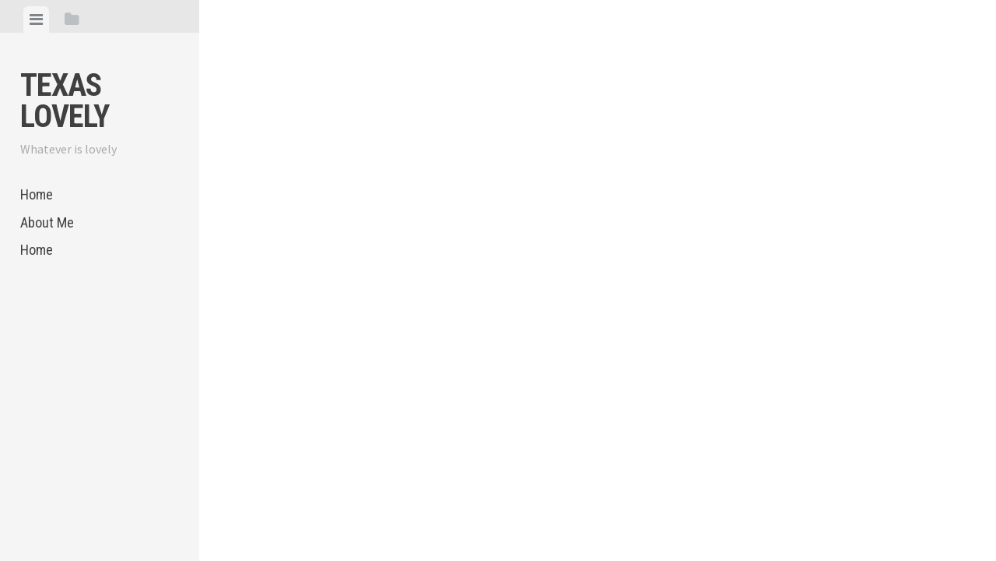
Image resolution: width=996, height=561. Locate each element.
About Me (47, 222)
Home (36, 194)
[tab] (36, 19)
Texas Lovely (64, 101)
